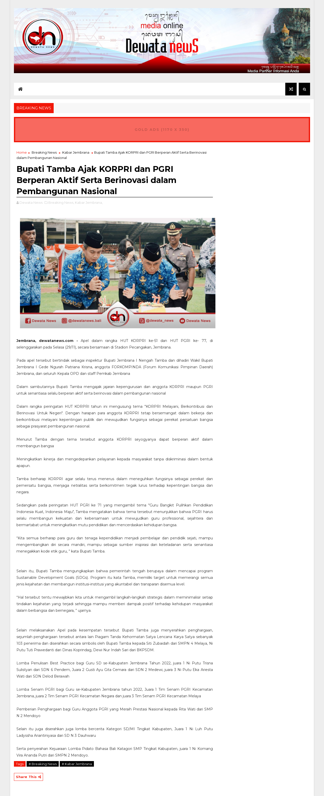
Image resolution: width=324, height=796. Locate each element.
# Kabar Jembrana (77, 764)
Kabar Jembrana (75, 152)
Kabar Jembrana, (89, 202)
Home (21, 152)
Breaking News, (61, 202)
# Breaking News (43, 764)
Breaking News (44, 152)
